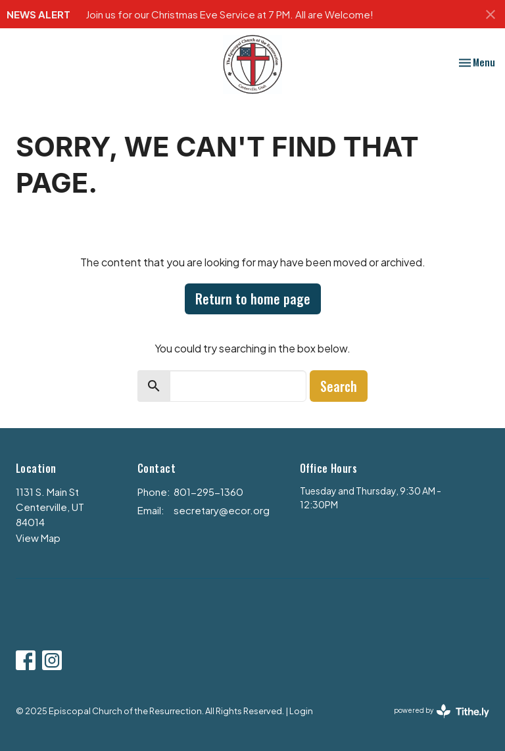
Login (301, 711)
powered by (441, 711)
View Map (38, 537)
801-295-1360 (208, 491)
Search (338, 386)
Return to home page (252, 298)
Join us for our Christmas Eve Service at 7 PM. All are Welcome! (229, 14)
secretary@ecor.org (222, 510)
